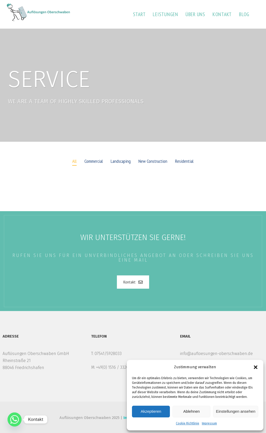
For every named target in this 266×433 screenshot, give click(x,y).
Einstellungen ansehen (235, 411)
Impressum (209, 423)
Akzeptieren (151, 411)
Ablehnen (191, 411)
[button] (255, 367)
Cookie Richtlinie (187, 423)
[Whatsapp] (15, 419)
